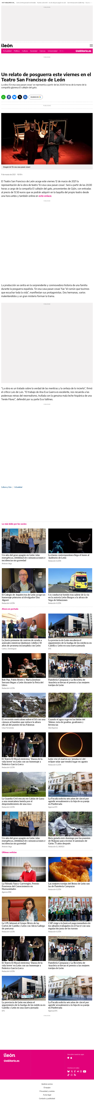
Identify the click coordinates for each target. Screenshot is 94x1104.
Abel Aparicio (53, 728)
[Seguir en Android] (68, 1058)
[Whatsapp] (3, 97)
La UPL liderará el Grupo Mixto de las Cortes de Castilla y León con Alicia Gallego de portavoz (23, 926)
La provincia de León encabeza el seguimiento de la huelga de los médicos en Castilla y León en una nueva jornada (70, 643)
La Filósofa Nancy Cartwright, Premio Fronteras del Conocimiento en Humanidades (20, 886)
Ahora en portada (10, 609)
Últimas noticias (9, 852)
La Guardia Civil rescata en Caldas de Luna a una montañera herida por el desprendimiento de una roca (23, 801)
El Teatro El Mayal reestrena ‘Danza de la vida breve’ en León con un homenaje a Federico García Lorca (22, 762)
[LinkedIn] (25, 97)
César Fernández (8, 728)
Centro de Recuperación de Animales (26, 2)
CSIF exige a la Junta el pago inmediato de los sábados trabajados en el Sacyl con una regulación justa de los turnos (69, 926)
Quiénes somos (47, 1084)
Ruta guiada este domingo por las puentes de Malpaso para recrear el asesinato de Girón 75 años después (69, 841)
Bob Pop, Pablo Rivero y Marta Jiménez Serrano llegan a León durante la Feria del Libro (22, 682)
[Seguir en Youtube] (84, 1071)
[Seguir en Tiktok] (68, 1075)
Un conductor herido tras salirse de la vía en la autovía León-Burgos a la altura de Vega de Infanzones (68, 597)
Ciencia (42, 51)
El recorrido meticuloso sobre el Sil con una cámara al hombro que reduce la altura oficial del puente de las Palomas (23, 722)
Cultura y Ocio (6, 487)
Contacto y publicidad (47, 1098)
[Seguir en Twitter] (72, 1071)
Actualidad (7, 51)
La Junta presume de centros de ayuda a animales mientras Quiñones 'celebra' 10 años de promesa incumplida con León (22, 643)
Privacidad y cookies (47, 1091)
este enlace (45, 195)
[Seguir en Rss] (75, 1075)
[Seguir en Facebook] (75, 1071)
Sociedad (33, 51)
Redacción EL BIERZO (56, 847)
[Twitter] (20, 97)
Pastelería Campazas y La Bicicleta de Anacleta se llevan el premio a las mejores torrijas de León (69, 682)
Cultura (25, 51)
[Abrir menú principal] (91, 45)
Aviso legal (47, 1095)
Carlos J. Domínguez (9, 649)
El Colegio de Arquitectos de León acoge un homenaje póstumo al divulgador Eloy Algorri (23, 597)
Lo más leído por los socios (14, 524)
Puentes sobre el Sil (42, 2)
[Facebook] (9, 97)
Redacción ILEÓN (54, 561)
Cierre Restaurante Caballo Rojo (75, 2)
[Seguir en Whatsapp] (72, 1075)
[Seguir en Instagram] (81, 1071)
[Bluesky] (14, 97)
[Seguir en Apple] (71, 1058)
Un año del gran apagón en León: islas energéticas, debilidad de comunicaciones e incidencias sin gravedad (23, 558)
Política (17, 51)
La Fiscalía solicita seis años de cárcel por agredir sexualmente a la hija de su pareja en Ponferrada (68, 801)
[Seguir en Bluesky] (68, 1071)
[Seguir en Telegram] (78, 1071)
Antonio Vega (7, 563)
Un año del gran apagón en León (57, 2)
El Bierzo (63, 51)
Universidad (52, 51)
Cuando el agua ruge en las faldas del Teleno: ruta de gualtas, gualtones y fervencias (66, 722)
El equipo (47, 1087)
